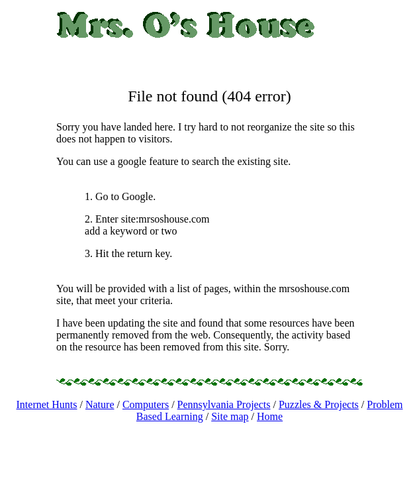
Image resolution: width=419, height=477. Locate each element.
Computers (145, 404)
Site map (229, 416)
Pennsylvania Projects (224, 404)
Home (270, 416)
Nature (100, 404)
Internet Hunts (47, 404)
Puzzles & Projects (319, 404)
